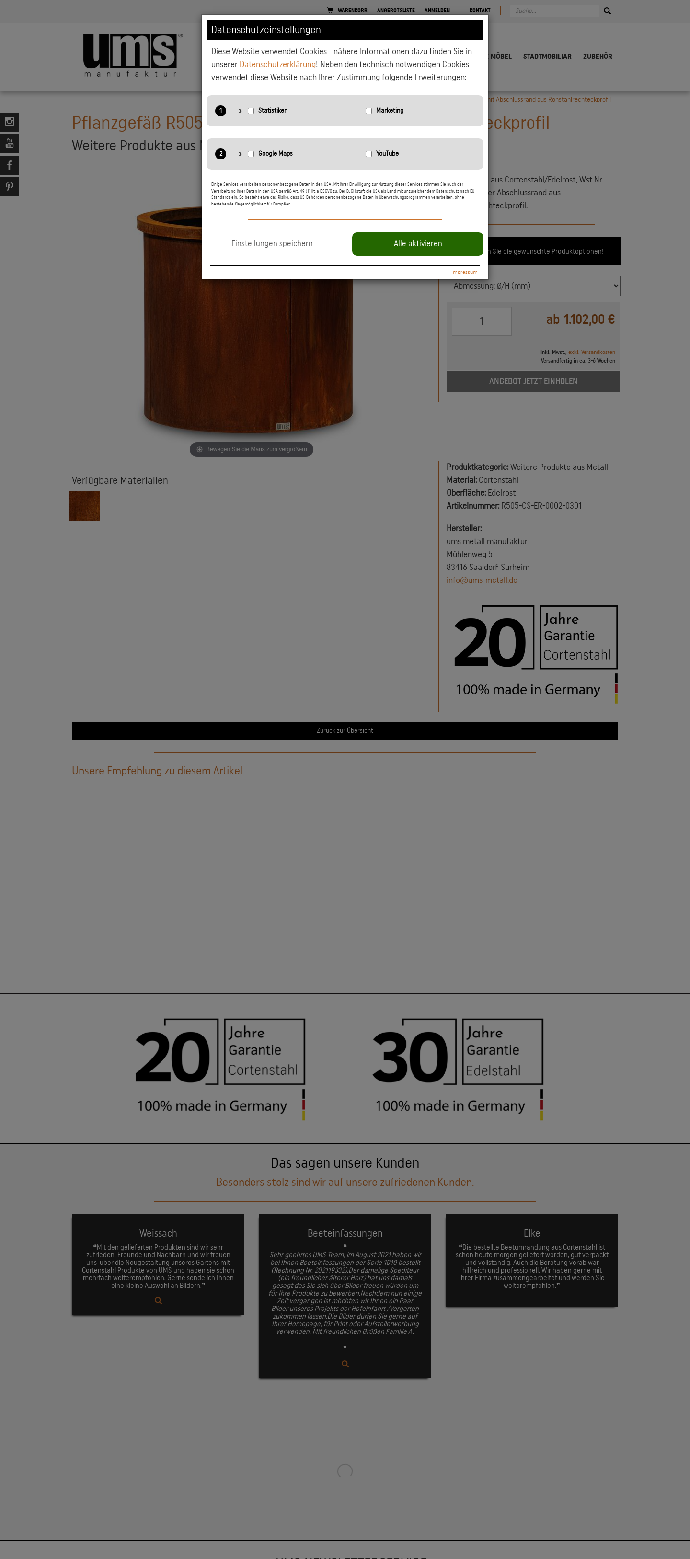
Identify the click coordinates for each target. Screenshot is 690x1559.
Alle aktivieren (418, 244)
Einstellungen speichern (272, 244)
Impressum (464, 272)
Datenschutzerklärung (278, 64)
